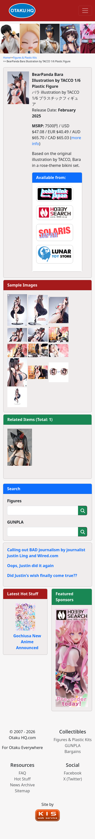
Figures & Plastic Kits (25, 57)
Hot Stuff (22, 779)
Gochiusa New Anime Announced (27, 641)
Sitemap (22, 791)
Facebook (72, 773)
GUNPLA (15, 522)
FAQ (22, 773)
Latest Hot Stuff (22, 593)
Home (6, 57)
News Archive (22, 785)
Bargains (72, 751)
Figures (14, 501)
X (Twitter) (72, 779)
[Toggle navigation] (85, 11)
